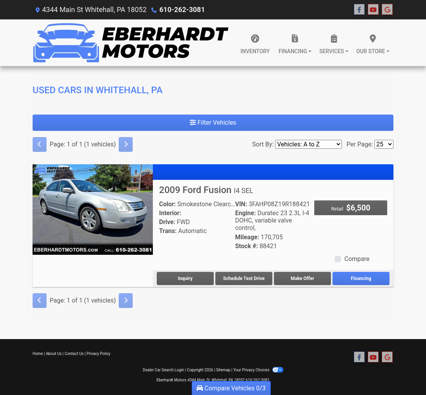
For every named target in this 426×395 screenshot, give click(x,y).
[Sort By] (308, 144)
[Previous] (40, 144)
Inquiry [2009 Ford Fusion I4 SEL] (185, 278)
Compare (356, 259)
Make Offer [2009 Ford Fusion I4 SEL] (302, 278)
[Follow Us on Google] (387, 10)
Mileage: (247, 237)
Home (38, 353)
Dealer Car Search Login (163, 370)
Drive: (167, 222)
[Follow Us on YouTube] (373, 10)
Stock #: (246, 246)
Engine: (245, 213)
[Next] (126, 144)
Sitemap (223, 370)
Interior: (170, 213)
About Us (54, 353)
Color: (167, 204)
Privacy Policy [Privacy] (99, 353)
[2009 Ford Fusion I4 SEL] (93, 209)
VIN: (241, 204)
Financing (361, 278)
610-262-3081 (182, 9)
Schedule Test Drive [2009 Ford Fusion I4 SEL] (244, 278)
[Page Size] (383, 144)
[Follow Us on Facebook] (359, 10)
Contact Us (74, 353)
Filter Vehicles (213, 122)
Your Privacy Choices (258, 370)
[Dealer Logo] (131, 43)
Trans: (168, 231)
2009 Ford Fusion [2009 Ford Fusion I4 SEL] (206, 189)
